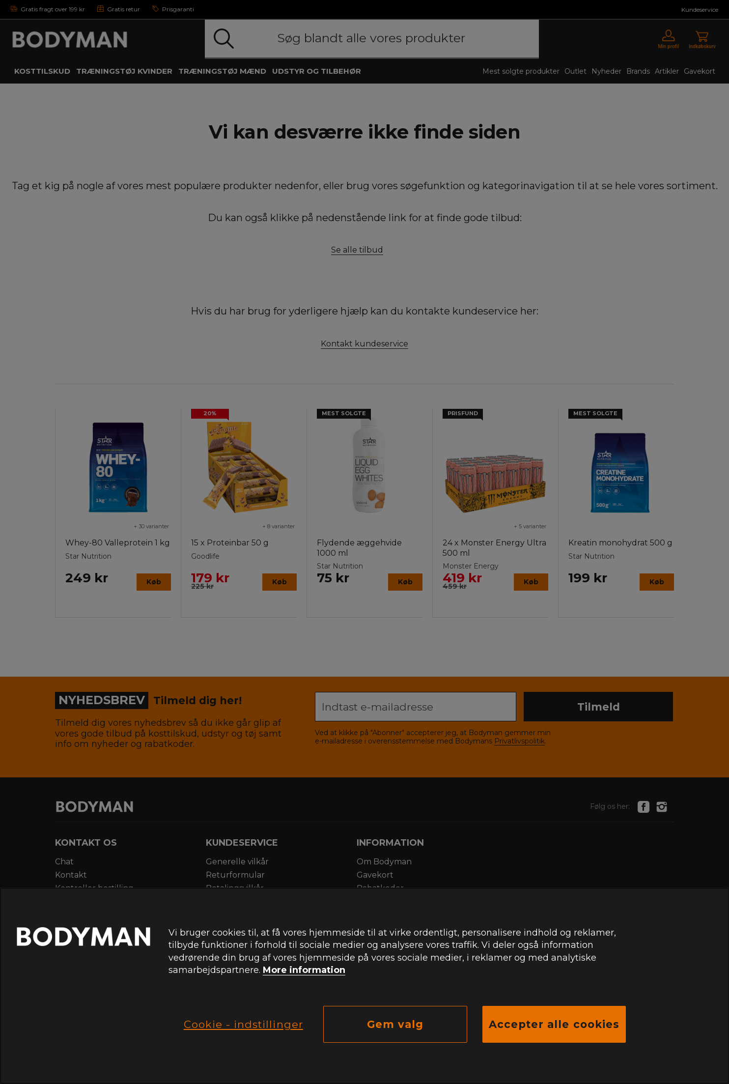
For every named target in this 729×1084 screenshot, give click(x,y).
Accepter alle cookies (554, 1024)
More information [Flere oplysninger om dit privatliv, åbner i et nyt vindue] (304, 970)
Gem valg (395, 1024)
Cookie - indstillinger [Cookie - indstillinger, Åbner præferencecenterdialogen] (243, 1024)
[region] (364, 985)
